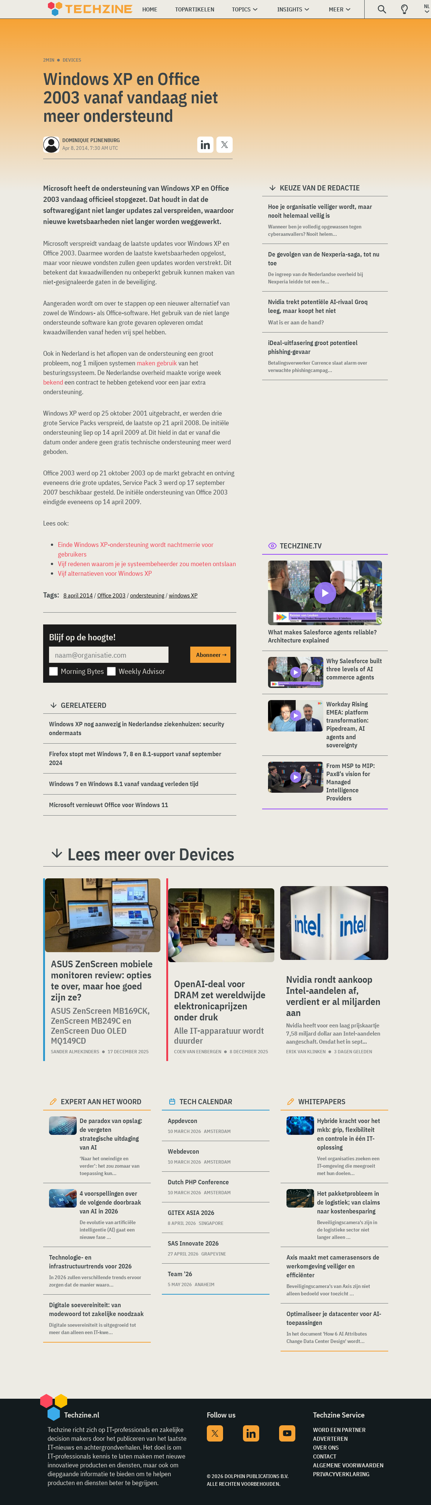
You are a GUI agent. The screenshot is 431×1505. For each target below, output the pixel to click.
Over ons (326, 1447)
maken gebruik (157, 363)
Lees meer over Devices (150, 854)
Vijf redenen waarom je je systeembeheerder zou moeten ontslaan (147, 563)
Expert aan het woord (101, 1101)
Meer (336, 9)
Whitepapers (321, 1101)
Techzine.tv (301, 546)
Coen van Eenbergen (197, 1051)
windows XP (183, 595)
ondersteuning (147, 595)
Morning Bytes (82, 671)
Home (149, 9)
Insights (289, 9)
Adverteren (330, 1438)
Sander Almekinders (75, 1051)
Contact (324, 1456)
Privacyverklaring (341, 1474)
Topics (241, 9)
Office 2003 (111, 595)
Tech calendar (206, 1101)
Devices (72, 60)
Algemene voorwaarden (348, 1465)
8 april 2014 (78, 595)
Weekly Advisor (142, 671)
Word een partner (339, 1429)
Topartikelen (194, 9)
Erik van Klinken (306, 1051)
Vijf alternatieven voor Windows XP (105, 573)
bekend (53, 382)
